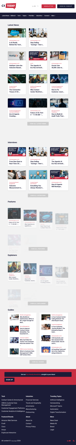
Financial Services (32, 400)
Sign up (9, 380)
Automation (54, 409)
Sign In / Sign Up (66, 6)
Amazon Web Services (9, 420)
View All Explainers (38, 303)
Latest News (5, 15)
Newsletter (48, 6)
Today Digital (14, 440)
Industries (39, 15)
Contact (28, 423)
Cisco (3, 427)
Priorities (32, 15)
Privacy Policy (31, 427)
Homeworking (55, 403)
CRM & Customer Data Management (9, 404)
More (53, 15)
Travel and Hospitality (33, 403)
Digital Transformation (58, 412)
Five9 (3, 423)
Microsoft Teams (56, 406)
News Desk (54, 420)
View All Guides (38, 362)
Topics (25, 15)
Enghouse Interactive (8, 433)
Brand (52, 427)
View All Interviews (38, 195)
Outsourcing (30, 412)
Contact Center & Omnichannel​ (12, 400)
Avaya (3, 430)
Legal (52, 430)
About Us (29, 420)
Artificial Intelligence (57, 400)
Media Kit (53, 423)
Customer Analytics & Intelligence (13, 411)
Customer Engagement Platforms (13, 408)
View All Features (38, 249)
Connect (47, 15)
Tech (19, 15)
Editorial (13, 15)
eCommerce (30, 406)
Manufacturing (31, 409)
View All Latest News (38, 123)
